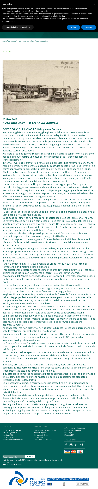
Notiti (30, 457)
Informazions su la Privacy (74, 428)
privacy (8, 462)
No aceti (19, 465)
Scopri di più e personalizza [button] (18, 27)
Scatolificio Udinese (9, 41)
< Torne (7, 51)
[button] (95, 4)
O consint (9, 465)
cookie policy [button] (43, 11)
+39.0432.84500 (8, 437)
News (19, 41)
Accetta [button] (88, 27)
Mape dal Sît (69, 435)
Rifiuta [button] (73, 27)
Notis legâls (68, 433)
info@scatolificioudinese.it (13, 439)
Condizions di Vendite (72, 430)
